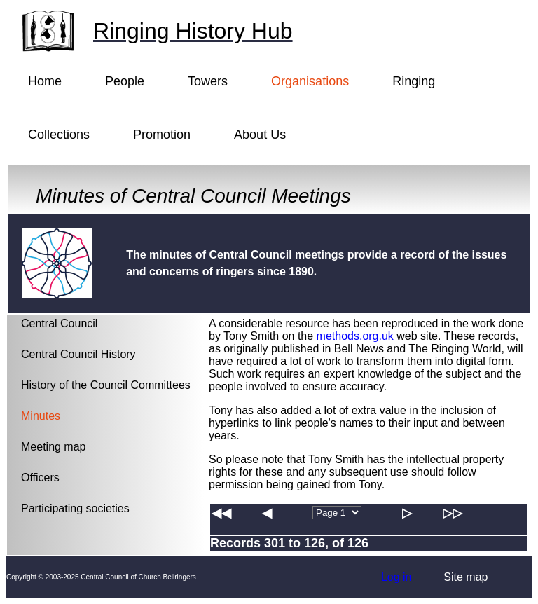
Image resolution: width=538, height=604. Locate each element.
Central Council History (78, 354)
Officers (40, 477)
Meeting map (53, 447)
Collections (59, 135)
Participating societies (75, 508)
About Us (260, 135)
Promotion (162, 135)
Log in (396, 577)
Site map (465, 577)
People (124, 81)
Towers (208, 81)
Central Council (59, 323)
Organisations (310, 81)
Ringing (413, 81)
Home (45, 81)
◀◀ (221, 513)
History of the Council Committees (106, 385)
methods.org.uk (355, 336)
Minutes (40, 416)
